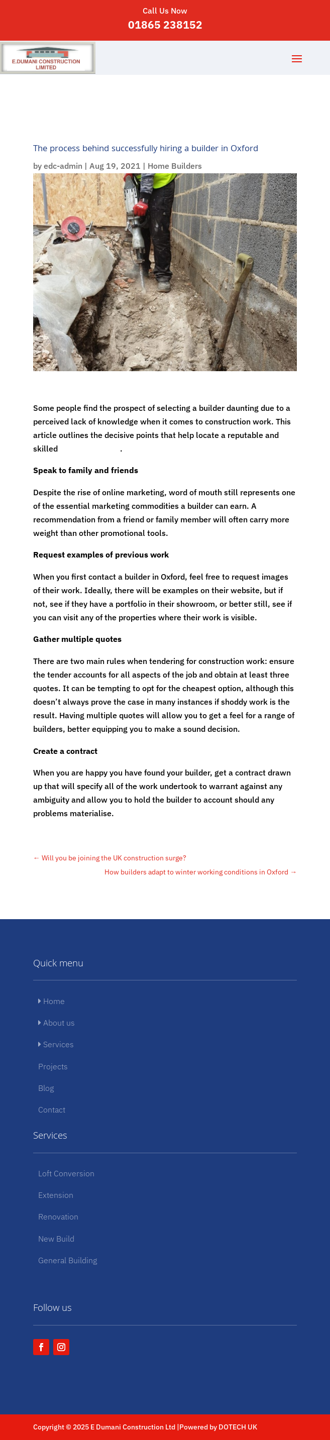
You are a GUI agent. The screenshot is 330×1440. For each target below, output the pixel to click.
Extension (55, 1195)
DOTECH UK (237, 1426)
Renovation (58, 1216)
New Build (56, 1239)
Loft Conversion (66, 1173)
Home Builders (175, 166)
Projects (53, 1066)
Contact (51, 1109)
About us (56, 1023)
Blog (46, 1088)
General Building (67, 1260)
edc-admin (63, 166)
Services (56, 1044)
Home (51, 1001)
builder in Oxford (90, 449)
